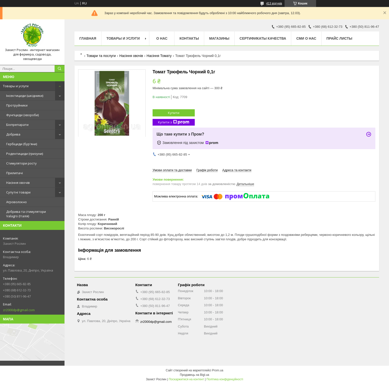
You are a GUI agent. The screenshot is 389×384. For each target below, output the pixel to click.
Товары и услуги (16, 86)
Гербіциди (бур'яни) (21, 144)
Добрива (13, 134)
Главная (87, 38)
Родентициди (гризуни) (24, 153)
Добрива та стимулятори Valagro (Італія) (26, 213)
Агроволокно (16, 202)
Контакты (189, 38)
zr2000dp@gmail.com (19, 310)
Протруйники (17, 105)
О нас (161, 38)
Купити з (173, 122)
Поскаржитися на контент (186, 379)
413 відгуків (274, 3)
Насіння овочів (18, 182)
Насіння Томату (159, 56)
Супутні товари (18, 192)
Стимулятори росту (21, 163)
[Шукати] (60, 68)
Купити (173, 112)
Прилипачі (14, 173)
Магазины (219, 38)
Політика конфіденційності (224, 379)
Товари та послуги (101, 56)
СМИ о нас (306, 38)
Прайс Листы (339, 38)
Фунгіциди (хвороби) (22, 115)
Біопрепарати (17, 124)
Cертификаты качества (263, 38)
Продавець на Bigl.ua (194, 375)
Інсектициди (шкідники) (24, 95)
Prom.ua (217, 370)
